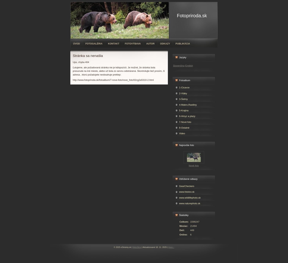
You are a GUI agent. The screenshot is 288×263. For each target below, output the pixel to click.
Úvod (76, 43)
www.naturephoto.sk (189, 203)
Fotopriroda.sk (192, 15)
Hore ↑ (171, 247)
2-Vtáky (183, 93)
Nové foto (194, 165)
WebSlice (137, 247)
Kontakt (113, 43)
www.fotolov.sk (187, 191)
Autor (150, 43)
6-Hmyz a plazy (187, 116)
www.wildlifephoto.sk (190, 197)
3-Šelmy (183, 99)
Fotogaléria (93, 43)
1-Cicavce (184, 87)
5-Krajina (183, 110)
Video (182, 133)
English (189, 65)
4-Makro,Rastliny (188, 104)
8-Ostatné (184, 127)
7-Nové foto (185, 122)
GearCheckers (186, 186)
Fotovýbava (133, 43)
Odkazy (165, 43)
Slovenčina (179, 65)
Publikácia (183, 43)
